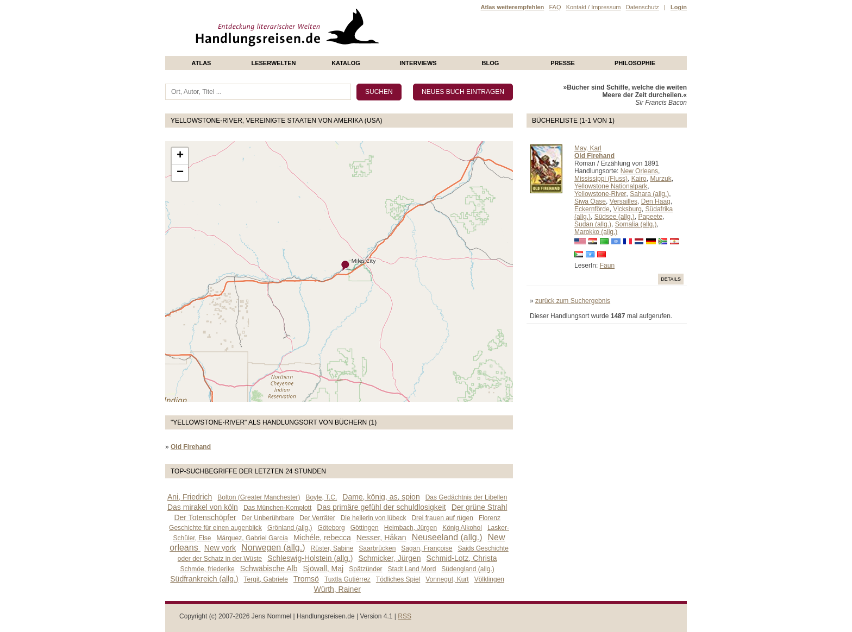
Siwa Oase (590, 201)
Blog (490, 63)
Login (679, 7)
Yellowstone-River (600, 194)
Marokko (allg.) (595, 232)
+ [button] (180, 156)
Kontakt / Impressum (593, 7)
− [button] (180, 173)
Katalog (345, 63)
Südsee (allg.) (614, 216)
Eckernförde (592, 209)
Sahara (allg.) (649, 194)
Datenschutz (642, 7)
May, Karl (588, 148)
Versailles (623, 201)
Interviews (417, 63)
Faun (607, 265)
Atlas (201, 63)
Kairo (639, 178)
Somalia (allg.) (636, 224)
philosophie (635, 63)
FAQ (555, 7)
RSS (404, 616)
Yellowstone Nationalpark (610, 186)
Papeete (650, 216)
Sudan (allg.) (592, 224)
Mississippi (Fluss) (601, 178)
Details (671, 279)
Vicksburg (627, 209)
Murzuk (660, 178)
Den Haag (656, 201)
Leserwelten (273, 63)
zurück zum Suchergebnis (572, 301)
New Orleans (639, 171)
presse (562, 63)
